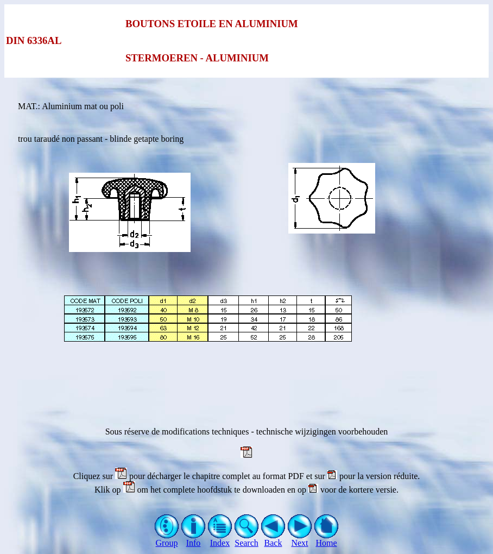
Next (300, 539)
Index (220, 539)
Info (193, 539)
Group (167, 539)
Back (273, 539)
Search (247, 539)
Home (326, 539)
